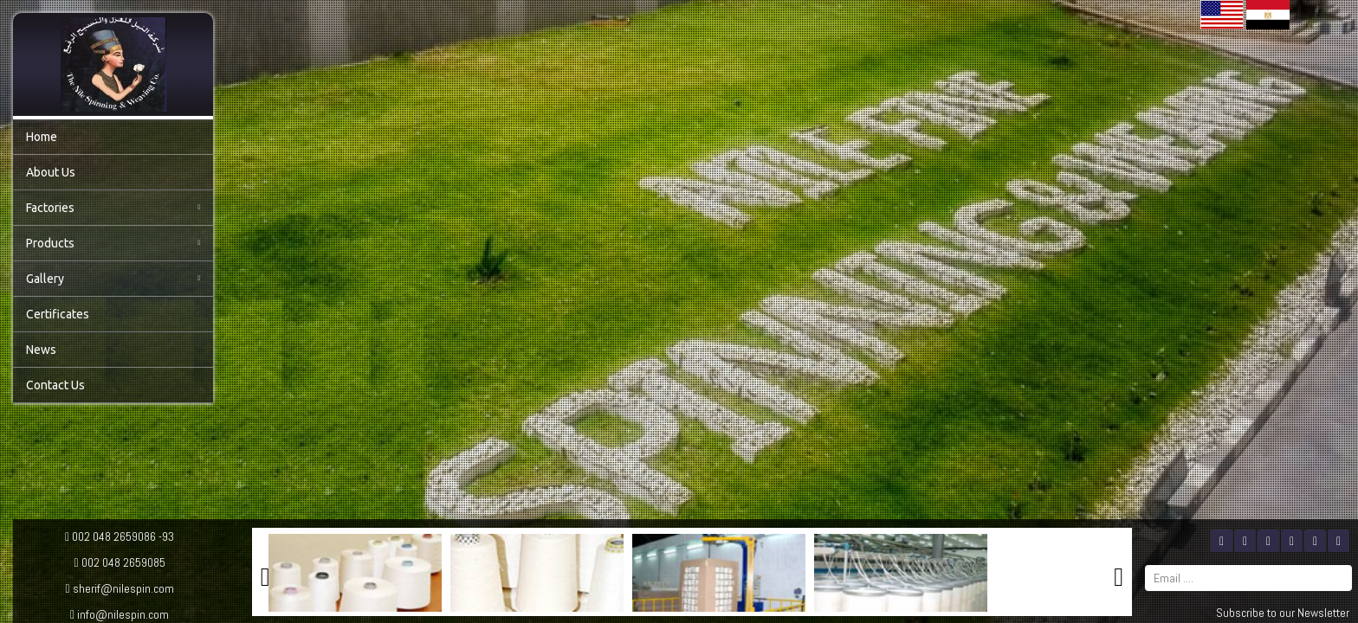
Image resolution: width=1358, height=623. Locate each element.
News (41, 349)
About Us (50, 172)
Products (113, 243)
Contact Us (55, 385)
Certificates (57, 314)
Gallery (113, 279)
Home (41, 137)
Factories (113, 208)
